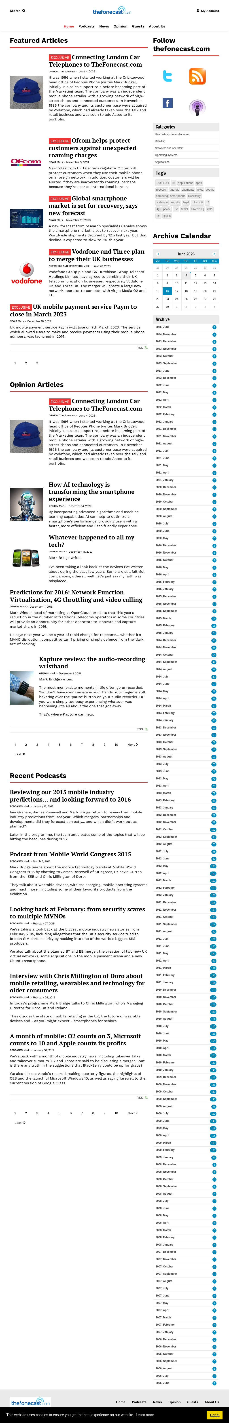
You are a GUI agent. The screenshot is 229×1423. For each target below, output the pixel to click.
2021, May (162, 465)
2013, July (162, 764)
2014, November (166, 647)
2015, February (165, 625)
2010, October (164, 1004)
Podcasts (86, 26)
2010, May (162, 1040)
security (175, 202)
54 (214, 655)
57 (214, 757)
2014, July (162, 676)
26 (214, 633)
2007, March (163, 1317)
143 (213, 1070)
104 (213, 1055)
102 (213, 830)
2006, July (162, 1375)
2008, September (166, 1186)
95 (214, 808)
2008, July (162, 1200)
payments (188, 189)
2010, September (166, 1011)
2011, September (166, 924)
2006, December (166, 1339)
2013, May (162, 778)
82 (214, 961)
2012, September (166, 836)
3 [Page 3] (37, 363)
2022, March (163, 407)
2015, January (164, 632)
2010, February (165, 1062)
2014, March (163, 705)
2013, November (166, 734)
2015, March (163, 618)
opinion (163, 183)
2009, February (165, 1149)
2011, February (165, 975)
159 (213, 1114)
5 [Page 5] (59, 744)
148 (213, 1099)
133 (213, 866)
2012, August (164, 844)
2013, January (164, 807)
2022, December (166, 377)
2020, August (164, 516)
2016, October (164, 560)
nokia (199, 189)
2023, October (164, 356)
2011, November (166, 909)
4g (158, 209)
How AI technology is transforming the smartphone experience (92, 492)
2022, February (165, 414)
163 (213, 1143)
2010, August (164, 1018)
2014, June (162, 683)
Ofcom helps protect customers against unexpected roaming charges (92, 148)
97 (214, 801)
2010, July (162, 1026)
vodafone (162, 202)
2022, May (162, 392)
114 (213, 1041)
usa (176, 209)
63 (214, 706)
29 (214, 1157)
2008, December (166, 1164)
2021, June (162, 458)
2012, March (163, 880)
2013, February (165, 800)
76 (214, 749)
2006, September (166, 1361)
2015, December (166, 596)
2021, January (164, 480)
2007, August (164, 1281)
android (174, 189)
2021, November (166, 436)
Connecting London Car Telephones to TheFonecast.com (95, 60)
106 (213, 902)
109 (213, 910)
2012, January (164, 895)
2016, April (162, 574)
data (209, 209)
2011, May (162, 953)
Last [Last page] (18, 754)
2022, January (164, 421)
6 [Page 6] (71, 744)
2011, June (162, 946)
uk (173, 183)
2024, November (166, 334)
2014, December (166, 640)
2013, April (162, 785)
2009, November (166, 1084)
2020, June (162, 531)
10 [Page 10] (116, 744)
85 (214, 720)
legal (186, 202)
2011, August (164, 931)
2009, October (164, 1091)
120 (213, 946)
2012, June (162, 858)
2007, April (162, 1310)
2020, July (162, 523)
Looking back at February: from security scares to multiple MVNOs (77, 912)
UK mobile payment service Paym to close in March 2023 (73, 310)
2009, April (162, 1135)
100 (213, 873)
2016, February (165, 581)
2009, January (164, 1157)
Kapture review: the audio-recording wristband (92, 662)
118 (213, 990)
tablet (184, 209)
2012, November (166, 822)
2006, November (166, 1346)
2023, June (162, 370)
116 (213, 982)
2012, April (162, 873)
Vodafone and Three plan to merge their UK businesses (96, 255)
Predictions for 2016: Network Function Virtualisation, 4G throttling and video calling (76, 596)
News (104, 26)
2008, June (162, 1208)
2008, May (162, 1215)
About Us (157, 26)
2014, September (166, 661)
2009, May (162, 1128)
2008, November (166, 1171)
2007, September (166, 1273)
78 (214, 713)
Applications (162, 162)
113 (213, 888)
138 (213, 975)
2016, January (164, 589)
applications (185, 183)
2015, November (166, 603)
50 (214, 684)
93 (214, 1106)
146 (213, 1085)
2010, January (164, 1069)
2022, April (162, 399)
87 (214, 822)
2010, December (166, 989)
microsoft (197, 202)
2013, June (162, 771)
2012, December (166, 815)
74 (214, 786)
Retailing (160, 141)
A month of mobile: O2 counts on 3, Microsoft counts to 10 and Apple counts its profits (75, 1039)
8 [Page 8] (93, 744)
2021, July (162, 450)
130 (213, 917)
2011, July (162, 938)
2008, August (164, 1193)
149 (213, 1092)
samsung (162, 196)
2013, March (163, 793)
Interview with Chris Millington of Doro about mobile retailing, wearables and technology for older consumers (77, 983)
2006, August (164, 1368)
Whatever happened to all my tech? (91, 541)
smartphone (178, 196)
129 (213, 895)
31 (214, 669)
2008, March (163, 1230)
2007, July (162, 1288)
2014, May (162, 691)
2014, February (165, 713)
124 (213, 939)
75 (214, 764)
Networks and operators (65, 266)
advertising (197, 209)
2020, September (166, 509)
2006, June (162, 1383)
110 (213, 881)
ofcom (167, 215)
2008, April (162, 1222)
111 (213, 1019)
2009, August (164, 1106)
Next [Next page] (131, 744)
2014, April (162, 698)
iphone (167, 209)
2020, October (164, 501)
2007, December (166, 1251)
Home (69, 26)
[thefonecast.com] (112, 10)
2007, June (162, 1295)
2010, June (162, 1033)
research (162, 189)
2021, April (162, 472)
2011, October (164, 916)
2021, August (164, 443)
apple (199, 183)
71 (214, 742)
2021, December (166, 428)
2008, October (164, 1179)
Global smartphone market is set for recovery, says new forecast (93, 206)
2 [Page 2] (26, 363)
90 (214, 931)
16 (214, 618)
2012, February (165, 887)
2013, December (166, 727)
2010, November (166, 997)
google (210, 189)
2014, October (164, 654)
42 (214, 662)
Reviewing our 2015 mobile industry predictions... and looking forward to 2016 (70, 795)
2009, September (166, 1099)
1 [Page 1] (15, 363)
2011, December (166, 902)
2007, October (164, 1266)
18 (214, 626)
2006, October (164, 1354)
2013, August (164, 756)
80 (214, 859)
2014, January (164, 720)
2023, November (166, 348)
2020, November (166, 494)
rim (158, 215)
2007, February (165, 1324)
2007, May (162, 1303)
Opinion (120, 26)
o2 (207, 202)
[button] (18, 11)
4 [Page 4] (48, 744)
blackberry (194, 196)
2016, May (162, 567)
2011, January (164, 982)
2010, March (163, 1055)
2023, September (166, 363)
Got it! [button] (214, 1415)
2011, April (162, 960)
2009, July (162, 1113)
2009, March (163, 1142)
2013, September (166, 749)
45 (214, 647)
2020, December (166, 487)
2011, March (163, 967)
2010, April (162, 1048)
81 (214, 815)
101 (213, 968)
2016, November (166, 552)
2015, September (166, 611)
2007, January (164, 1332)
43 (214, 677)
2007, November (166, 1259)
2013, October (164, 742)
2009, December (166, 1077)
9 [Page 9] (105, 744)
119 (213, 924)
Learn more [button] (145, 1415)
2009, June (162, 1120)
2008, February (165, 1237)
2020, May (162, 538)
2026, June (162, 326)
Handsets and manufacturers (172, 134)
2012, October (164, 829)
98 (214, 837)
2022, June (162, 385)
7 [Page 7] (82, 744)
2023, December (166, 341)
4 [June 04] (186, 275)
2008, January (164, 1244)
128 (213, 1034)
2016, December (166, 545)
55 (214, 698)
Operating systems (166, 155)
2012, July (162, 851)
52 (214, 691)
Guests (138, 26)
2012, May (162, 865)
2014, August (164, 669)
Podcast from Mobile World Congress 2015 (70, 854)
